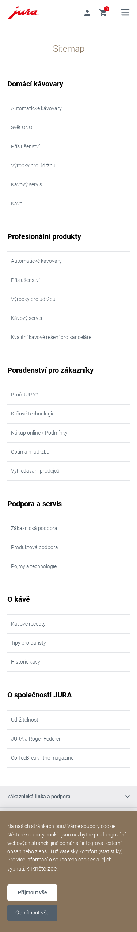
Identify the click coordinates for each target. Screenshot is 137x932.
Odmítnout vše (32, 912)
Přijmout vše (32, 892)
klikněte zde (41, 868)
